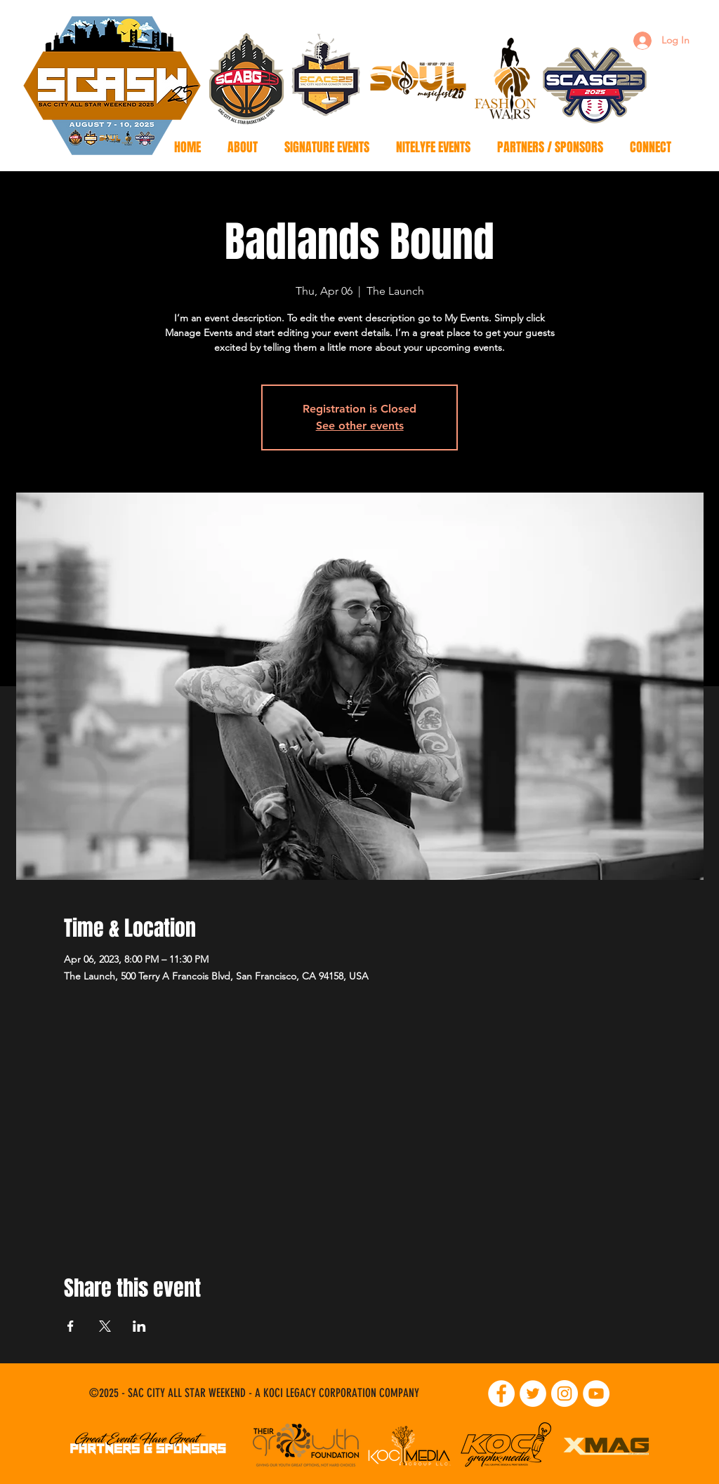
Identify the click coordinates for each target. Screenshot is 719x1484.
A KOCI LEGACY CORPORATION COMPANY (337, 1393)
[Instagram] (564, 1393)
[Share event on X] (105, 1326)
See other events (360, 425)
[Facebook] (501, 1393)
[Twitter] (533, 1393)
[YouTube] (596, 1393)
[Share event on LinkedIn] (139, 1326)
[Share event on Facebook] (70, 1326)
